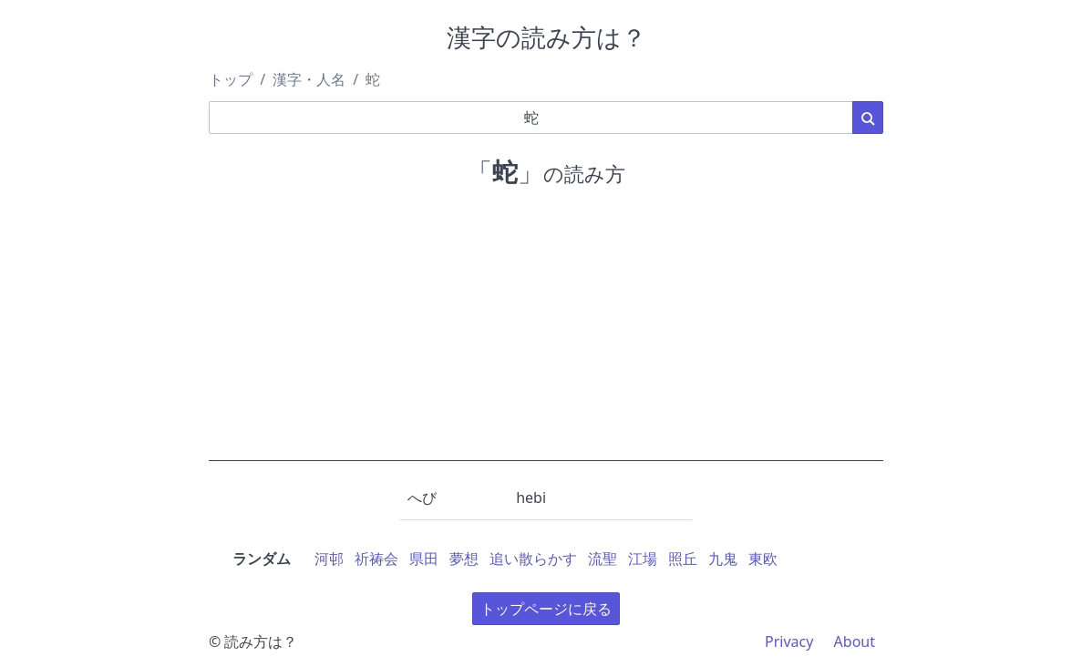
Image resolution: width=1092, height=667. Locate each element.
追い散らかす (533, 559)
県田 (423, 559)
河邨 (329, 559)
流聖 (602, 559)
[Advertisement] (546, 333)
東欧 (763, 559)
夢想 (464, 559)
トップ (230, 79)
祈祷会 (376, 559)
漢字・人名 (309, 79)
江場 (642, 559)
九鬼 (722, 559)
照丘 (682, 559)
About (854, 641)
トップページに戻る (546, 609)
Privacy (789, 641)
